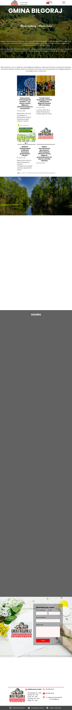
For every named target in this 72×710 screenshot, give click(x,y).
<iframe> (36, 668)
